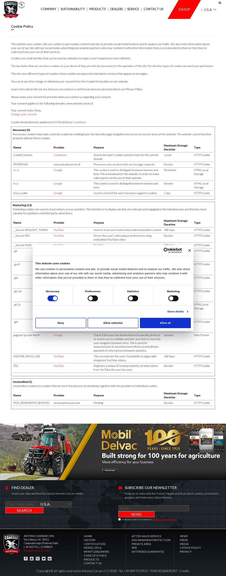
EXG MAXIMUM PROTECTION (151, 537)
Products (97, 11)
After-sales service (146, 533)
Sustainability (73, 11)
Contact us (153, 11)
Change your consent (24, 117)
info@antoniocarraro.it (37, 547)
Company (48, 11)
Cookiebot (79, 125)
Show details (175, 311)
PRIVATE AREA (141, 541)
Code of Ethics (95, 553)
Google (58, 173)
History (90, 537)
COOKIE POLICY (190, 545)
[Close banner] (189, 250)
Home (88, 533)
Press (184, 537)
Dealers (116, 11)
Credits (184, 568)
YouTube (59, 233)
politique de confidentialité (164, 517)
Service (133, 11)
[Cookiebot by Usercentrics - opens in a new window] (166, 250)
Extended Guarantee (148, 549)
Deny (61, 322)
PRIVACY (186, 549)
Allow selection (113, 322)
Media (184, 541)
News (184, 533)
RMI (134, 545)
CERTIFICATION (94, 541)
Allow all (165, 322)
